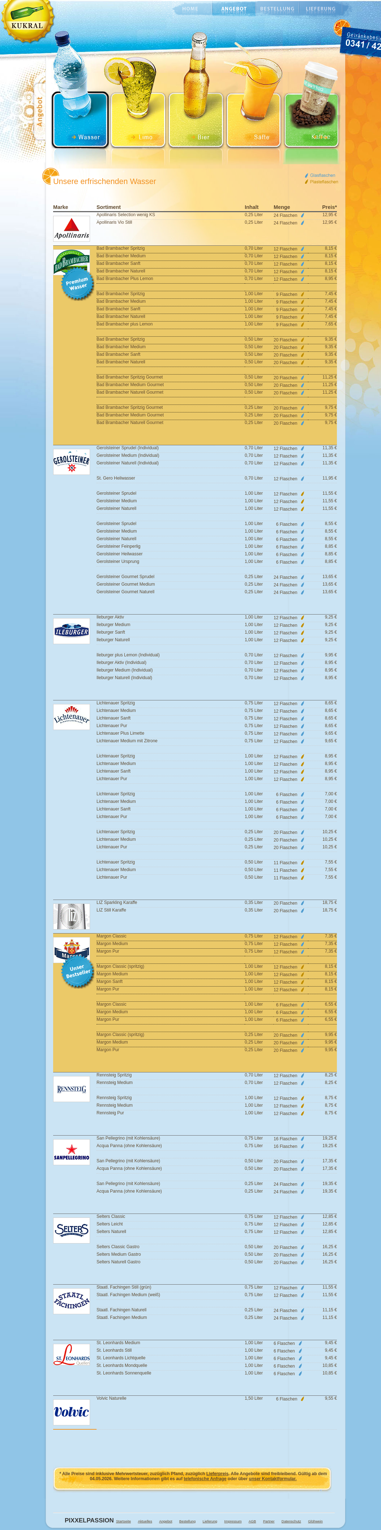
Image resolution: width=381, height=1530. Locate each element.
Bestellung (277, 9)
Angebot (234, 9)
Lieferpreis (217, 1473)
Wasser (80, 99)
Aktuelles (145, 1521)
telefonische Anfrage (205, 1478)
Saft (254, 99)
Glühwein (315, 1521)
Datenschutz (291, 1521)
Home (187, 9)
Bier (196, 99)
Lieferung (320, 9)
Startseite (123, 1521)
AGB (252, 1521)
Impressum (232, 1521)
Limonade (138, 99)
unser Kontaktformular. (273, 1478)
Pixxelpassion (87, 1520)
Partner (269, 1521)
